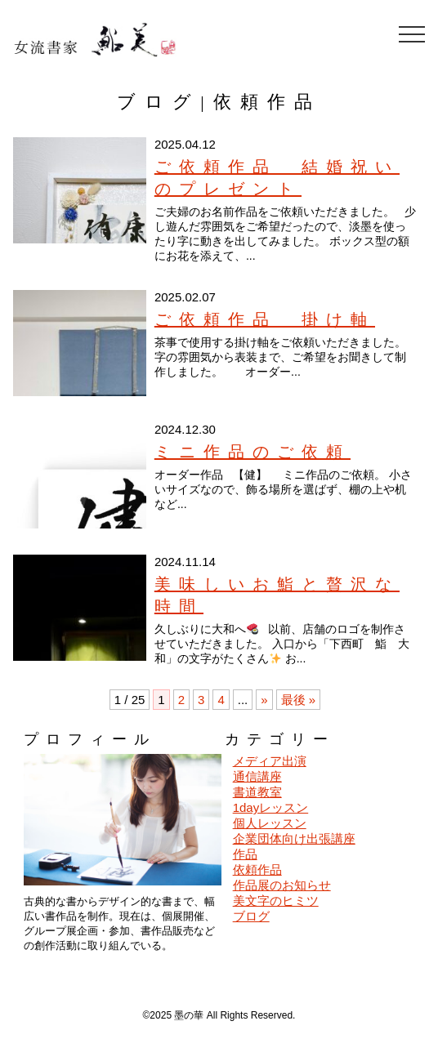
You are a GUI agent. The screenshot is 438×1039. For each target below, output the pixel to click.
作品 (245, 854)
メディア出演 (269, 761)
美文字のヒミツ (276, 900)
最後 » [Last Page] (298, 700)
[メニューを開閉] (412, 34)
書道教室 (257, 792)
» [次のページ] (264, 700)
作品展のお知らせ (282, 885)
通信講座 (257, 776)
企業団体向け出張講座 (294, 838)
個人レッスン (269, 823)
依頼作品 (257, 869)
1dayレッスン (271, 807)
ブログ (251, 916)
